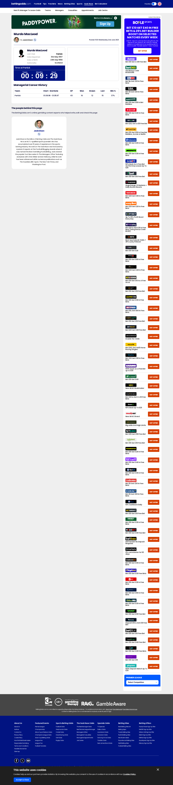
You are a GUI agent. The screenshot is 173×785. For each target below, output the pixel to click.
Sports (79, 4)
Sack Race (88, 4)
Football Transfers (40, 746)
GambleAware (117, 709)
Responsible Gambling (21, 743)
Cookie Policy (18, 738)
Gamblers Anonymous (130, 709)
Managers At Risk (82, 732)
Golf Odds (59, 738)
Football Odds (60, 727)
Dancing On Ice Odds (104, 738)
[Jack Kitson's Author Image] (39, 124)
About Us (17, 727)
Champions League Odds (43, 735)
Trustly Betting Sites (124, 732)
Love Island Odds (102, 732)
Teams (48, 10)
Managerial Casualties (84, 735)
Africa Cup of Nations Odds (43, 732)
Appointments (88, 10)
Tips (44, 4)
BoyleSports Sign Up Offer (147, 740)
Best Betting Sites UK (124, 727)
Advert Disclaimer (154, 17)
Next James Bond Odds (104, 743)
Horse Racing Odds (62, 735)
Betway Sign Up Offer (145, 743)
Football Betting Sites (124, 746)
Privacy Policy (18, 735)
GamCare (109, 709)
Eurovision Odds (102, 735)
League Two (39, 743)
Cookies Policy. (129, 774)
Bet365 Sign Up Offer (145, 729)
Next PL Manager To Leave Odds (27, 10)
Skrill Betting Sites (123, 743)
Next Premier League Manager (86, 729)
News (60, 4)
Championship (40, 729)
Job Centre (102, 10)
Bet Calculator (101, 4)
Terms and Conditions (21, 746)
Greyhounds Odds (62, 729)
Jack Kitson (28, 40)
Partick (59, 54)
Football (37, 4)
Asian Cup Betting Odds (42, 738)
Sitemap (17, 751)
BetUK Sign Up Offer (145, 735)
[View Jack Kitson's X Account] (35, 39)
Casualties (72, 10)
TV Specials (101, 727)
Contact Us (17, 732)
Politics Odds (101, 729)
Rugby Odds (60, 740)
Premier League (39, 727)
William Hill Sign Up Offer (146, 732)
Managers (59, 10)
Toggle (154, 3)
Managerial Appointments (85, 738)
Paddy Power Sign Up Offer (147, 727)
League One (38, 740)
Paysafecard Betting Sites (126, 740)
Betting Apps (122, 729)
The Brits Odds (101, 740)
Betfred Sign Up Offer (145, 738)
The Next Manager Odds (84, 727)
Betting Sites (69, 4)
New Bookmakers (123, 738)
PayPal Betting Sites (124, 735)
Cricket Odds (60, 732)
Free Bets (52, 4)
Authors (16, 729)
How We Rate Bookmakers (22, 740)
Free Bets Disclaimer (20, 749)
